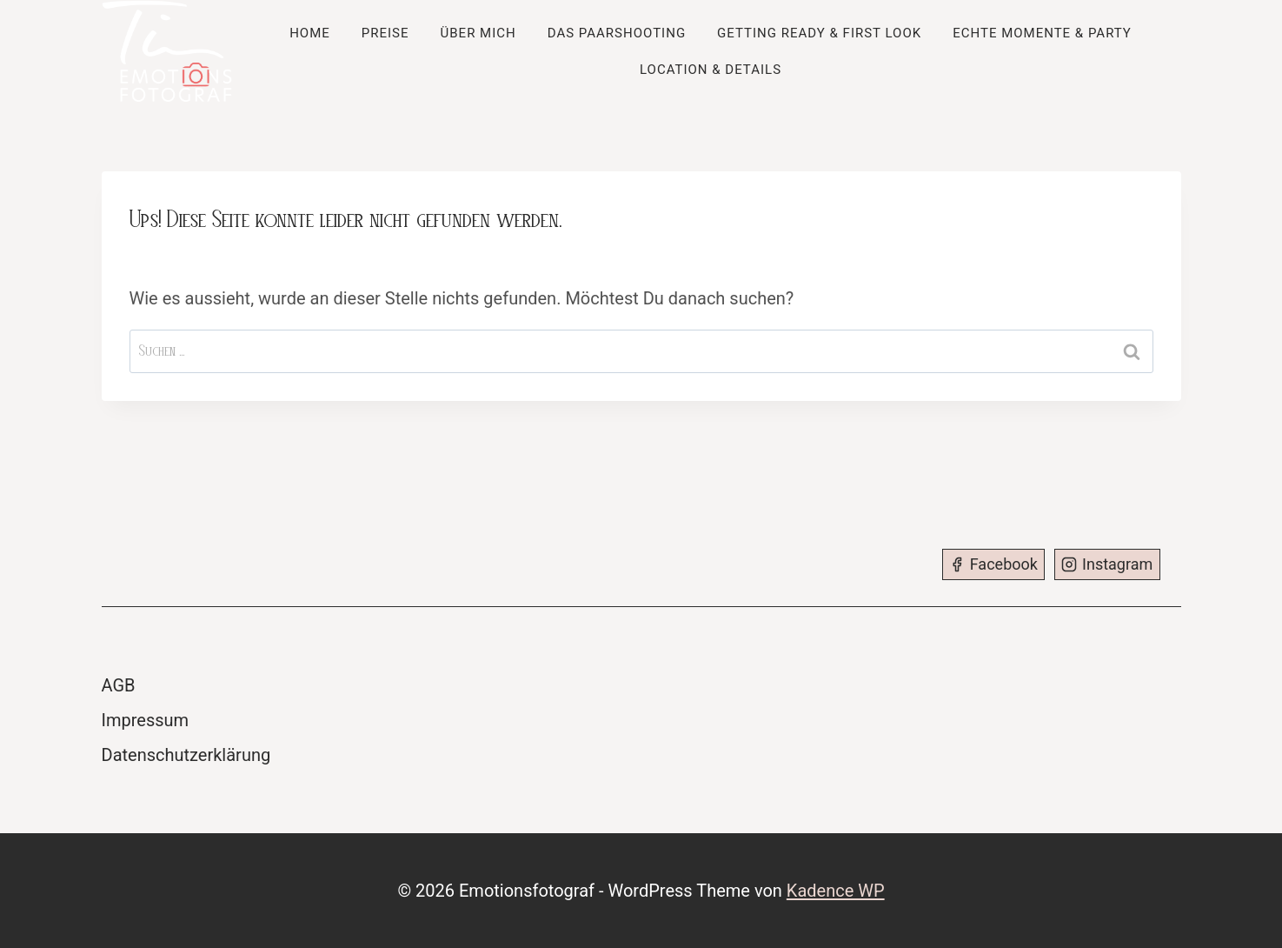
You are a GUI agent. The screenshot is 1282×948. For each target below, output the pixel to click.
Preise (385, 33)
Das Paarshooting (617, 33)
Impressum (145, 720)
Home (309, 33)
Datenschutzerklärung (186, 754)
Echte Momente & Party (1042, 33)
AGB (119, 685)
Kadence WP (836, 890)
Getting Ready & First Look (819, 33)
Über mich (478, 33)
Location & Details (710, 69)
